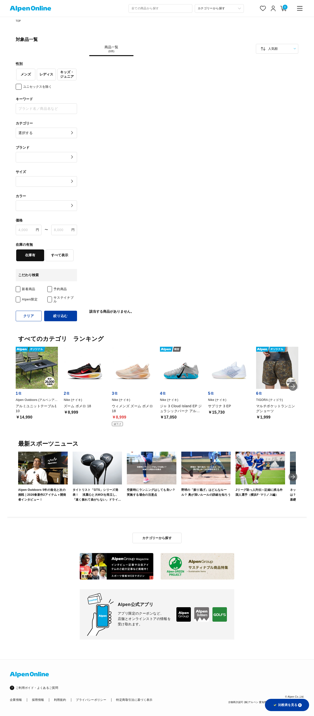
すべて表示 (59, 255)
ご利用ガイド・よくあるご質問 (37, 688)
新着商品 (28, 289)
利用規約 (60, 700)
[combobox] (160, 8)
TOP (18, 21)
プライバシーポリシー (91, 700)
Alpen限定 (30, 299)
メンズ (26, 74)
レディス (46, 74)
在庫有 (30, 255)
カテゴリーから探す (157, 538)
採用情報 (38, 700)
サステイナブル (63, 299)
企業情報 (16, 700)
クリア (28, 316)
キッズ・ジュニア (67, 74)
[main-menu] (299, 8)
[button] (292, 386)
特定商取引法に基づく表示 (134, 700)
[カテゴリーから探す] (219, 8)
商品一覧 (111, 49)
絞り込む (60, 316)
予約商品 (60, 289)
